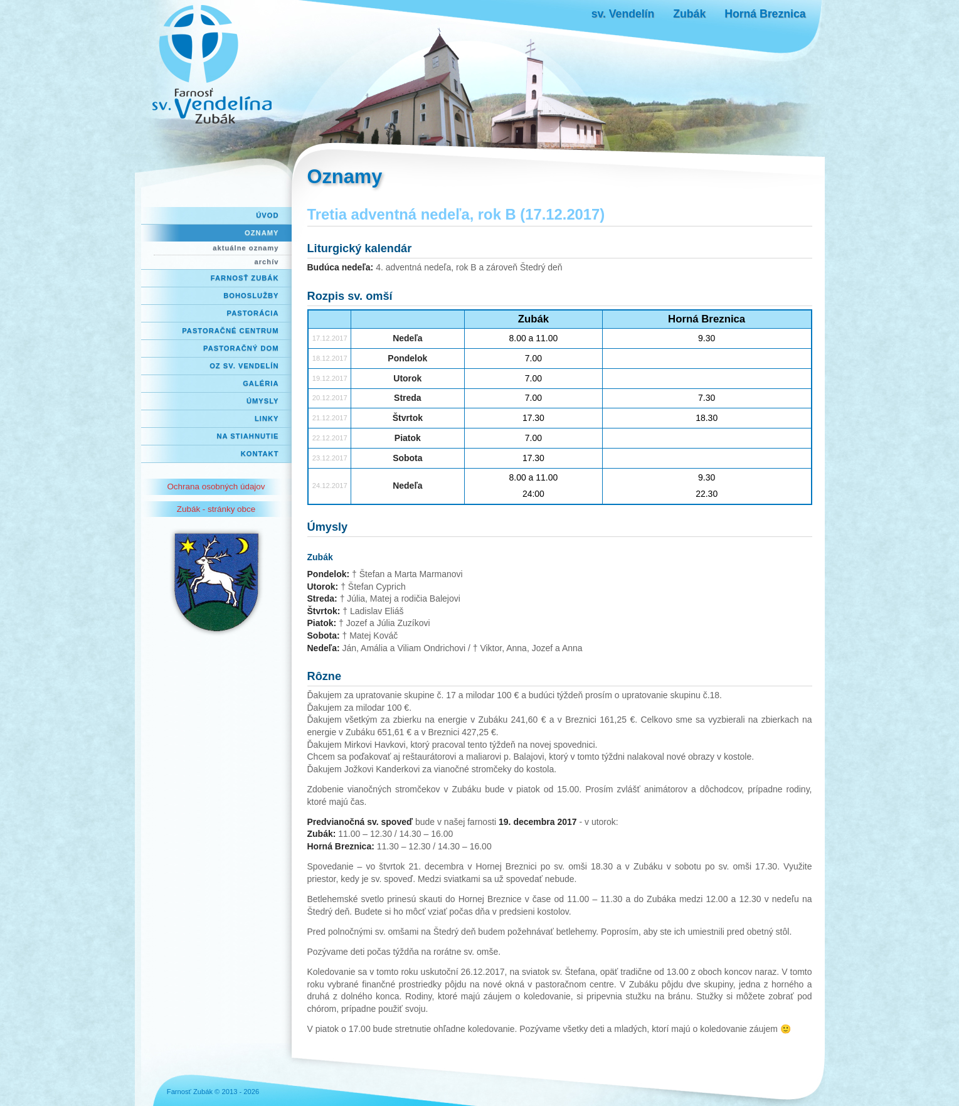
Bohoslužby (250, 295)
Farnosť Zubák (245, 278)
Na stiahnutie (248, 436)
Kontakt (260, 453)
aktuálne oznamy (245, 248)
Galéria (260, 383)
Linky (267, 418)
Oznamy (261, 233)
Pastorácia (253, 313)
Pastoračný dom (241, 348)
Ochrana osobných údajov (216, 486)
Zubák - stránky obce (216, 509)
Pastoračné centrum (230, 330)
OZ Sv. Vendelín (243, 366)
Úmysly (262, 401)
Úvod (267, 215)
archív (267, 261)
